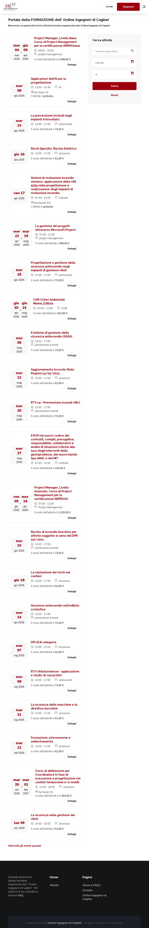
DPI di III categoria (43, 642)
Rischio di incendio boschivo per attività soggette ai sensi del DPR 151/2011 (54, 535)
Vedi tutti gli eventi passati (24, 845)
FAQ (20, 895)
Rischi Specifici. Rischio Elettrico (54, 148)
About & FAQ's (92, 885)
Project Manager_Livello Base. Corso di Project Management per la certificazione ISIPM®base (57, 41)
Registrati (128, 7)
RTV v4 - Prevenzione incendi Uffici (55, 402)
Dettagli (72, 64)
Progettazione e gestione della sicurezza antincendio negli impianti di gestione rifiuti (53, 266)
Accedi (109, 6)
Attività (54, 885)
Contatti (87, 890)
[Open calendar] (132, 61)
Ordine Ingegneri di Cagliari (65, 922)
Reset (114, 95)
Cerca (114, 86)
